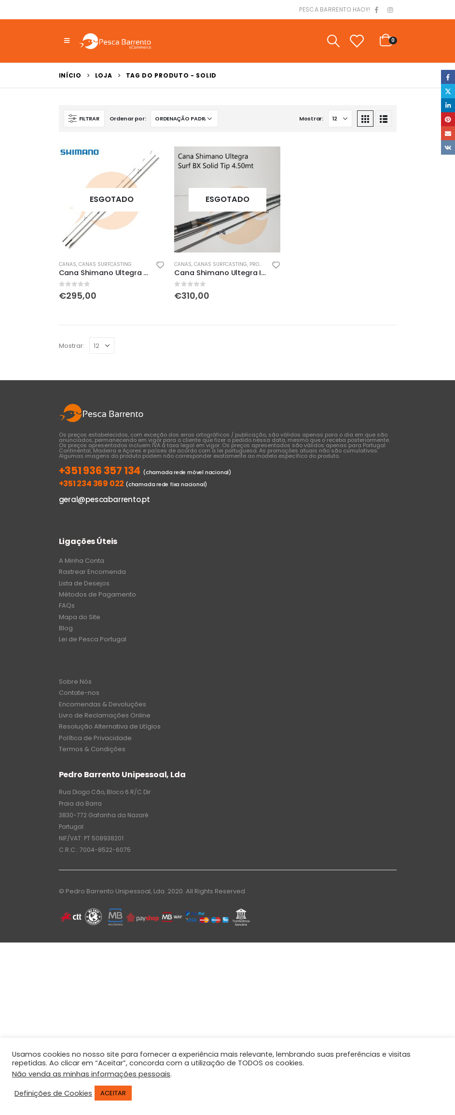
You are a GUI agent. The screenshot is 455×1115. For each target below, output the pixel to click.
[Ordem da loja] (184, 118)
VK (448, 147)
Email (448, 133)
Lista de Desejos (84, 583)
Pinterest (448, 119)
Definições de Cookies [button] (53, 1093)
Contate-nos (79, 692)
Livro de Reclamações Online (105, 715)
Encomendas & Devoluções (102, 704)
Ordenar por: (128, 118)
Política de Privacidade (95, 738)
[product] (112, 199)
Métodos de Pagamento (97, 594)
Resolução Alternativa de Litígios (110, 726)
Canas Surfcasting (105, 264)
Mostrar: (311, 118)
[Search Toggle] (333, 41)
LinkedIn (448, 105)
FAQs (67, 605)
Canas (67, 264)
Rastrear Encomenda (92, 571)
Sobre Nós (75, 681)
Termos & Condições (92, 749)
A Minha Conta (81, 560)
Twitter (448, 91)
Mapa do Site (79, 617)
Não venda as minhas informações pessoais (91, 1074)
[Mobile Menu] (67, 41)
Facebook (448, 77)
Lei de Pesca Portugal (92, 639)
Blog (66, 628)
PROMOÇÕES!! (265, 264)
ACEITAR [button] (113, 1093)
